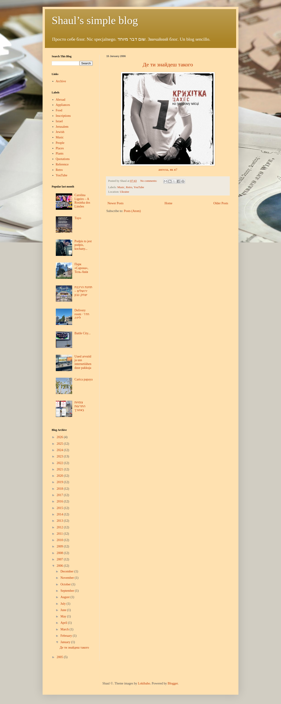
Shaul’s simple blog (95, 20)
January (65, 642)
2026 (60, 437)
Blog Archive (59, 430)
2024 (60, 450)
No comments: (149, 180)
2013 (60, 520)
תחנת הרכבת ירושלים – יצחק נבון (83, 291)
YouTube (139, 187)
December (67, 571)
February (66, 635)
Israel (59, 121)
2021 (60, 469)
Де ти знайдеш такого (74, 647)
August (65, 597)
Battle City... (82, 333)
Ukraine (124, 191)
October (66, 584)
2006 (60, 565)
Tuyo (77, 218)
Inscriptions (63, 115)
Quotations (63, 159)
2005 (60, 657)
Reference (62, 164)
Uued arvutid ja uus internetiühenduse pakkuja (82, 362)
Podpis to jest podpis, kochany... (83, 245)
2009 (60, 546)
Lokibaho (144, 683)
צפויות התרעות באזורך (79, 406)
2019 (60, 482)
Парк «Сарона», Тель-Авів (81, 268)
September (67, 590)
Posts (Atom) (132, 211)
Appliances (63, 105)
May (63, 616)
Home (168, 203)
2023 (60, 456)
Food (59, 110)
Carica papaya (83, 379)
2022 (60, 463)
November (67, 577)
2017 (60, 495)
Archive (61, 81)
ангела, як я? (167, 169)
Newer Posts (115, 203)
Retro (129, 187)
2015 (60, 508)
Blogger (173, 683)
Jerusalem (62, 126)
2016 (60, 501)
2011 (60, 533)
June (63, 610)
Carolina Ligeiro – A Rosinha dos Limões (82, 200)
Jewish (60, 132)
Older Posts (220, 203)
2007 (60, 559)
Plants (60, 153)
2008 (60, 553)
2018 (60, 488)
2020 (60, 475)
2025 (60, 443)
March (64, 629)
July (63, 603)
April (64, 622)
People (60, 143)
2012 (60, 527)
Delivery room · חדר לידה (81, 314)
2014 (60, 514)
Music (120, 187)
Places (60, 148)
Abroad (60, 99)
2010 (60, 540)
